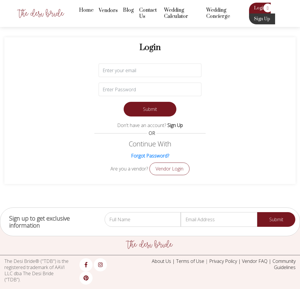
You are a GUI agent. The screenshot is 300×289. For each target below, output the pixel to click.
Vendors (108, 10)
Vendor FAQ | (257, 261)
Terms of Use (190, 261)
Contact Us (148, 13)
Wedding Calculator (176, 13)
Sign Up (262, 19)
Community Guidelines (284, 264)
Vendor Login (169, 168)
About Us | (164, 261)
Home (86, 10)
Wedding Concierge (218, 13)
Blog (128, 10)
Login (260, 8)
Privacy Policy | (225, 261)
